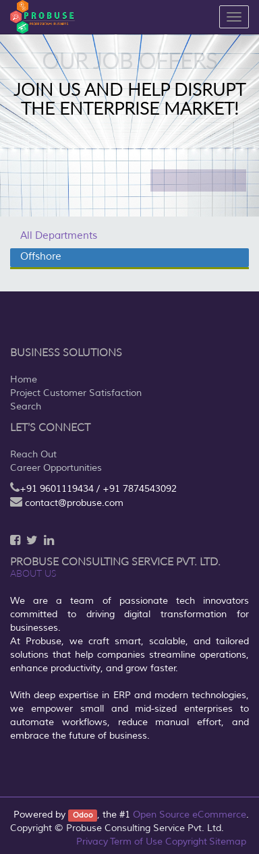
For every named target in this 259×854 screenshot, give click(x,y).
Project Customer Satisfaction (76, 393)
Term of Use (136, 841)
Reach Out (33, 454)
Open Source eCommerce (189, 814)
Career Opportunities (56, 468)
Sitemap (227, 841)
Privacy (92, 841)
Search (25, 406)
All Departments (58, 235)
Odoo (83, 815)
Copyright (186, 841)
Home (23, 379)
